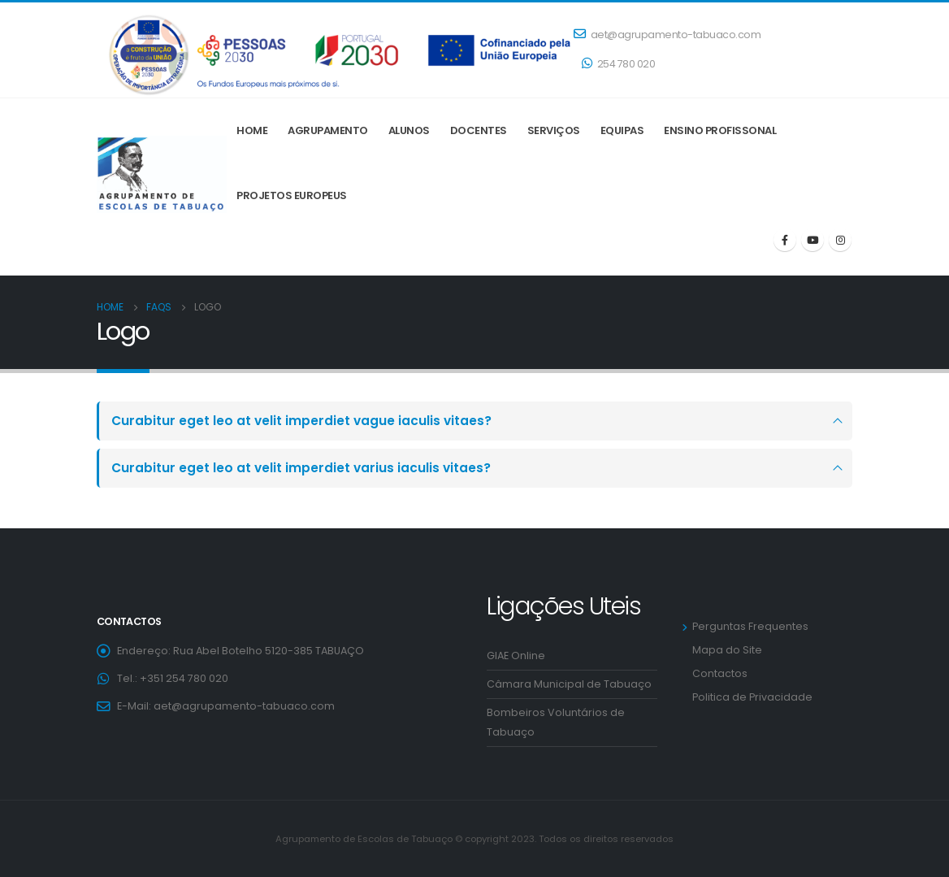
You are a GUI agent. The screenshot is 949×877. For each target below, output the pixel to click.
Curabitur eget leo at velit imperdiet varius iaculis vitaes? (301, 467)
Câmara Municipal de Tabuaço (569, 684)
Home (251, 130)
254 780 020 (618, 64)
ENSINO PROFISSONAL (720, 130)
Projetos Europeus (291, 195)
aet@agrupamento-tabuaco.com (667, 34)
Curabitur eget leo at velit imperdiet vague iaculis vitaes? (301, 420)
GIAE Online (516, 655)
